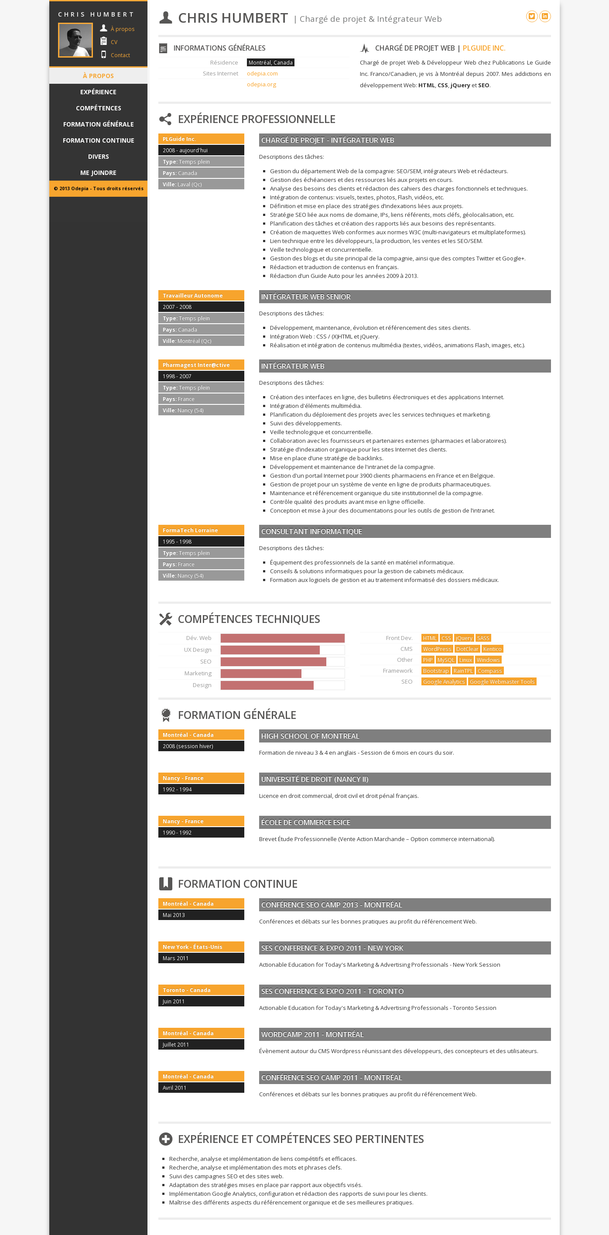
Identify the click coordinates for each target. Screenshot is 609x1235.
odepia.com (262, 73)
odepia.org (261, 84)
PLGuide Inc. (484, 48)
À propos (122, 29)
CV (114, 42)
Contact (120, 55)
